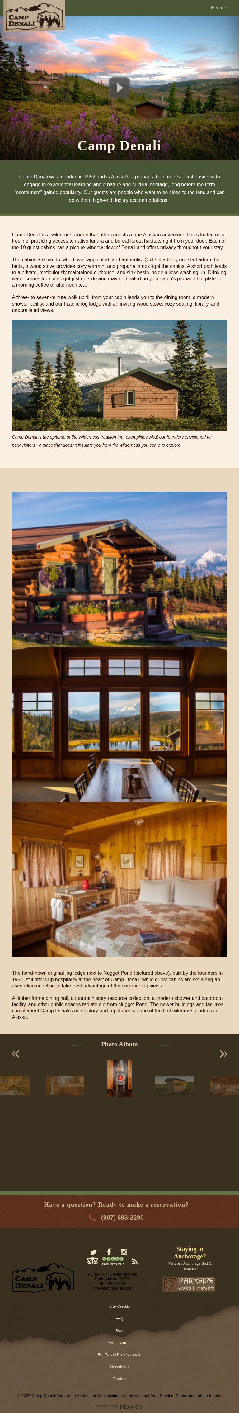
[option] (119, 1078)
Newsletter (119, 1366)
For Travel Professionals (119, 1354)
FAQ (119, 1318)
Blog (119, 1330)
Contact (120, 1379)
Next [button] (223, 1054)
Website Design (107, 1406)
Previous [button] (15, 1054)
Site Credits (119, 1306)
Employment (119, 1342)
